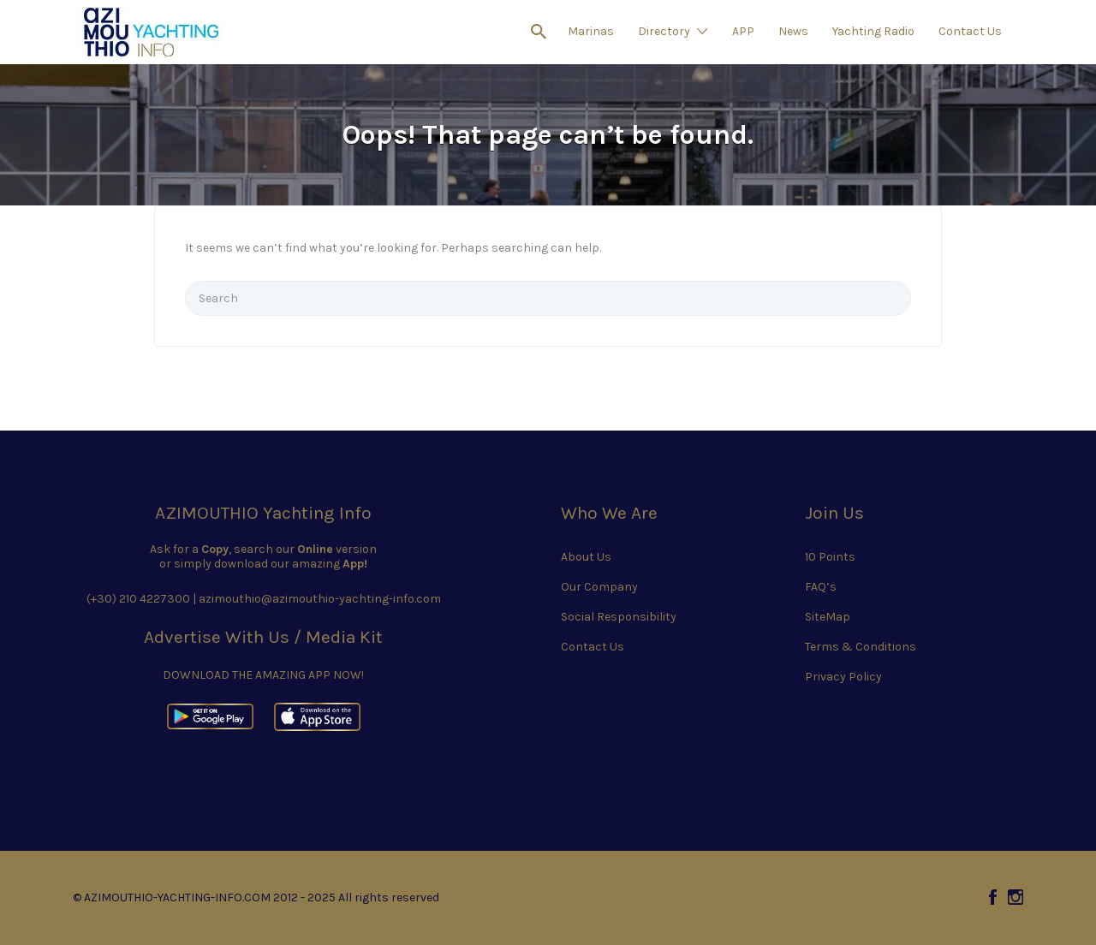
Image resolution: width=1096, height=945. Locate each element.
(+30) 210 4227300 (138, 598)
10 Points (830, 557)
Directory (664, 31)
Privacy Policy (843, 676)
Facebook (993, 897)
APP (743, 31)
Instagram (1015, 897)
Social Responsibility (618, 616)
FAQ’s (821, 586)
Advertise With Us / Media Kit (263, 637)
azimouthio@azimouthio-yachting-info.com (320, 598)
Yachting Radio (873, 31)
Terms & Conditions (860, 646)
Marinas (591, 31)
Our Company (599, 586)
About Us (586, 557)
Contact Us (970, 31)
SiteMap (827, 616)
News (793, 31)
